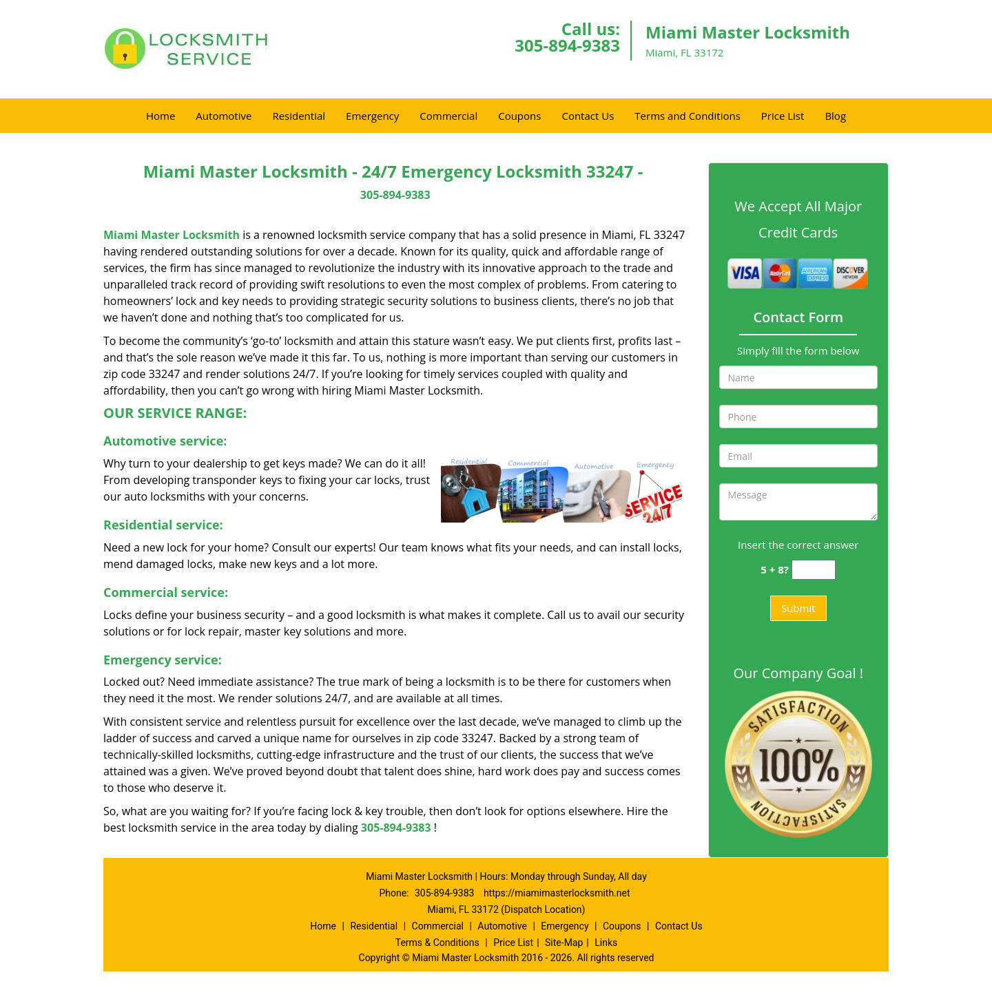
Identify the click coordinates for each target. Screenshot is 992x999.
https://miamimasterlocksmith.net (557, 892)
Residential (298, 116)
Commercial (448, 116)
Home (160, 116)
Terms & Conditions (437, 942)
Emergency (372, 116)
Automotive (223, 116)
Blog (835, 116)
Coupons (519, 116)
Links (606, 942)
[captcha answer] (814, 570)
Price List (783, 116)
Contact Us (587, 116)
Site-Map (564, 942)
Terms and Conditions (687, 116)
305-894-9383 (567, 45)
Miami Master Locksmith (171, 234)
